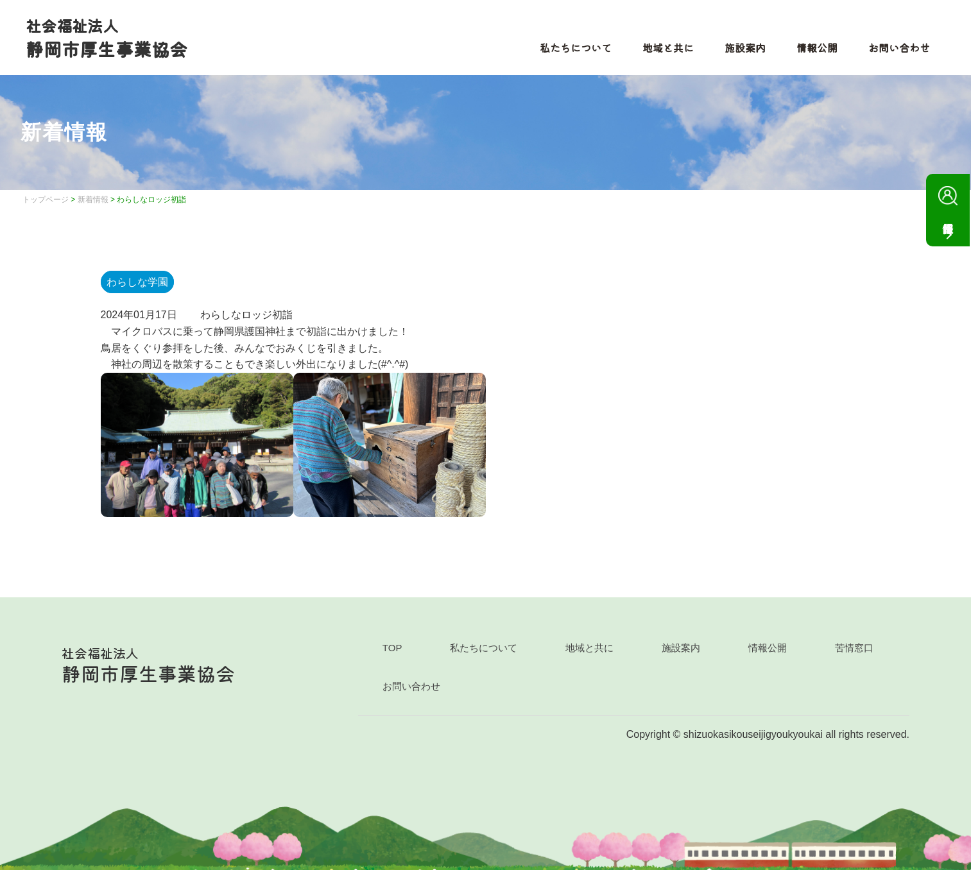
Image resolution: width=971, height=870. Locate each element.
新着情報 (93, 199)
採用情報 (948, 201)
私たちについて (576, 47)
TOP (392, 647)
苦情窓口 (854, 647)
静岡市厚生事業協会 (106, 38)
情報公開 (817, 47)
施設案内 (745, 47)
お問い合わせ (899, 47)
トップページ (45, 199)
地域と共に (668, 47)
